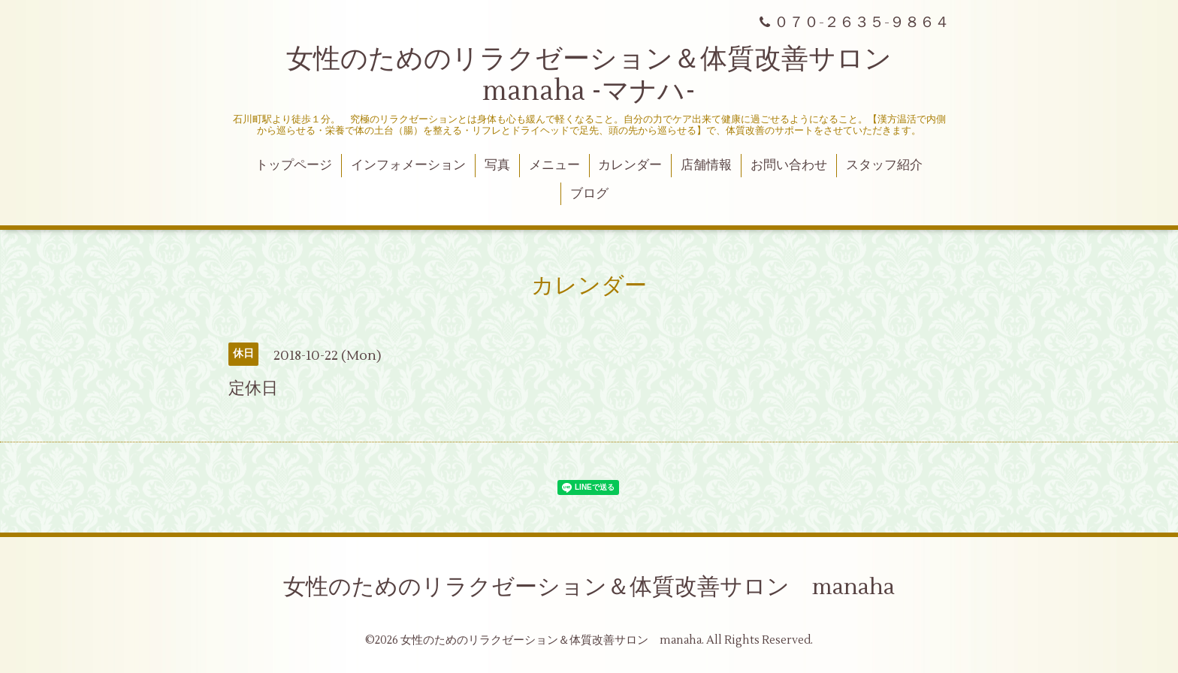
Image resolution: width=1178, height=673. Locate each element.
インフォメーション (408, 165)
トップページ (293, 165)
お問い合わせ (789, 165)
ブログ (589, 194)
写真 (497, 165)
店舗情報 (706, 165)
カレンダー (630, 165)
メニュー (554, 165)
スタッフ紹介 (884, 165)
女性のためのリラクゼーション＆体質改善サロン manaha (589, 587)
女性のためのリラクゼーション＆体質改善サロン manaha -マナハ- (602, 75)
